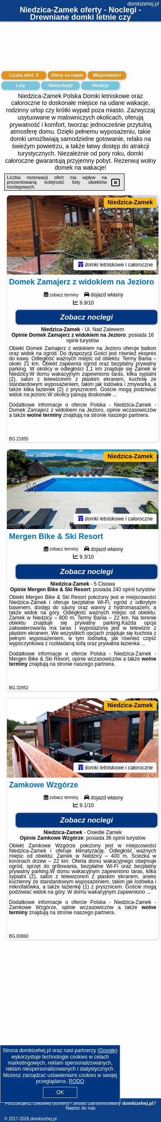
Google (107, 1050)
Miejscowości (107, 75)
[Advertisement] (80, 1030)
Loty (20, 85)
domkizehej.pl (143, 4)
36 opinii (115, 841)
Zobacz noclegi (86, 318)
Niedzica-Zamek (130, 202)
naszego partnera (128, 416)
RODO (76, 1081)
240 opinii (123, 591)
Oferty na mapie (67, 75)
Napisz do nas (81, 1107)
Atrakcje (100, 85)
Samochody (61, 85)
